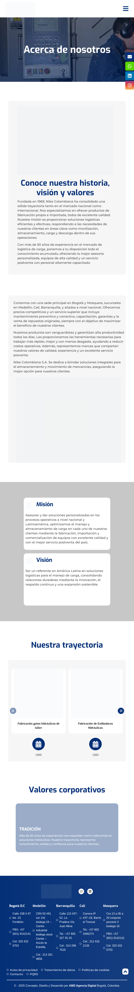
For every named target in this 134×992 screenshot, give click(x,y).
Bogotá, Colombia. (94, 985)
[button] (10, 825)
